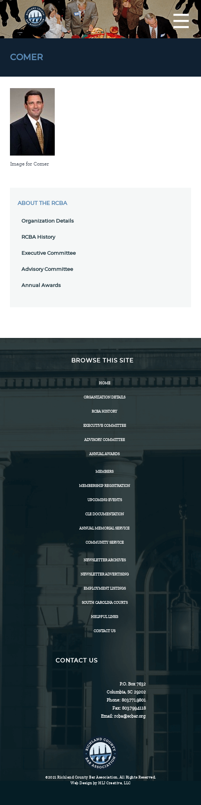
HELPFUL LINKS (104, 617)
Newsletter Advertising (104, 574)
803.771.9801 (133, 700)
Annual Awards (41, 285)
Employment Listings (104, 588)
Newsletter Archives (104, 560)
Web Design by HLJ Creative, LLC (100, 783)
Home (104, 383)
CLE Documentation (104, 514)
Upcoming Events (104, 500)
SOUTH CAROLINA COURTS (104, 602)
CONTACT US (104, 631)
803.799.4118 (133, 708)
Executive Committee (48, 253)
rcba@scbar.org (129, 716)
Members (104, 471)
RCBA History (38, 237)
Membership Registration (104, 486)
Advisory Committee (47, 269)
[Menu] (181, 21)
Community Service (104, 542)
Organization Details (47, 221)
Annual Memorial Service (104, 528)
